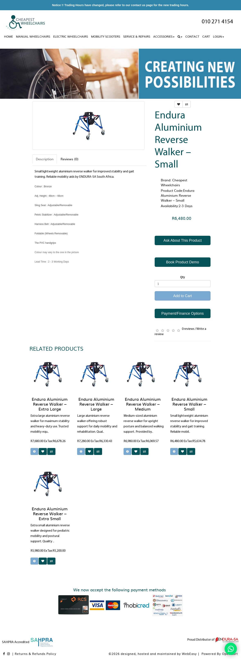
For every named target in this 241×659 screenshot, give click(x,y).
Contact (192, 36)
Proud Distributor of (213, 639)
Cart (206, 36)
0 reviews (188, 329)
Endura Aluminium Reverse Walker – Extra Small (50, 513)
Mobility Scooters (105, 36)
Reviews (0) (69, 158)
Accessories (164, 36)
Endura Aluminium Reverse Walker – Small (189, 404)
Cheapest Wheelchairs (174, 182)
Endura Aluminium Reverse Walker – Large (96, 404)
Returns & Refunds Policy (35, 653)
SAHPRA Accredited (28, 642)
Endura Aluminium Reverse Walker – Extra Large (50, 404)
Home (8, 36)
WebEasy (189, 653)
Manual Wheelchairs (33, 36)
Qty (182, 277)
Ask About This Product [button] (182, 240)
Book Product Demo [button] (182, 262)
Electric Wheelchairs (70, 36)
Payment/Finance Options (182, 313)
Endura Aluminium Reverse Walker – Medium (143, 404)
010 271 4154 (217, 22)
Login (218, 36)
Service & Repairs (136, 36)
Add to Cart (182, 296)
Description (45, 158)
